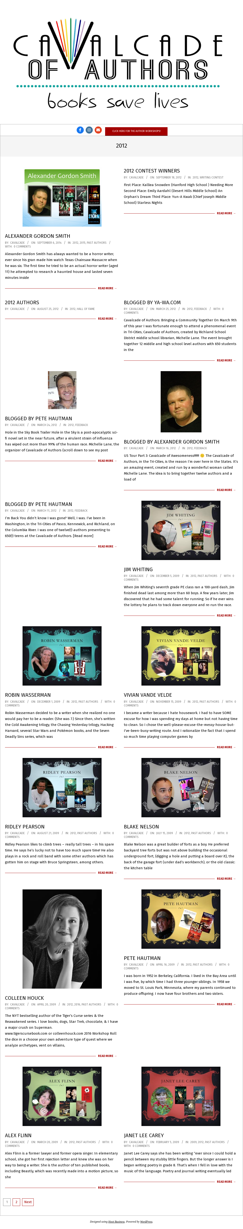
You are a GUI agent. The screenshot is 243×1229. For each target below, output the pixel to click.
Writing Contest (212, 177)
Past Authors (97, 242)
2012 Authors (22, 302)
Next (28, 1202)
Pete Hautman (142, 958)
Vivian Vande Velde (148, 695)
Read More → (107, 288)
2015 (82, 242)
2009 (193, 1142)
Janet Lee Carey (144, 1135)
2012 (75, 242)
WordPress (146, 1221)
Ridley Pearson (25, 826)
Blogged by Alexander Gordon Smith (172, 442)
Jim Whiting (138, 569)
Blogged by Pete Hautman (38, 418)
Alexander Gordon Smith (37, 236)
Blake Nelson (141, 826)
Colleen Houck (24, 998)
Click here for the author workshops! (136, 131)
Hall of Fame (86, 309)
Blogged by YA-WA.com (152, 302)
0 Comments (22, 246)
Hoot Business (116, 1221)
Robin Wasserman (28, 695)
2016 (77, 1004)
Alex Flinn (18, 1135)
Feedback (200, 309)
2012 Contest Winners (152, 171)
